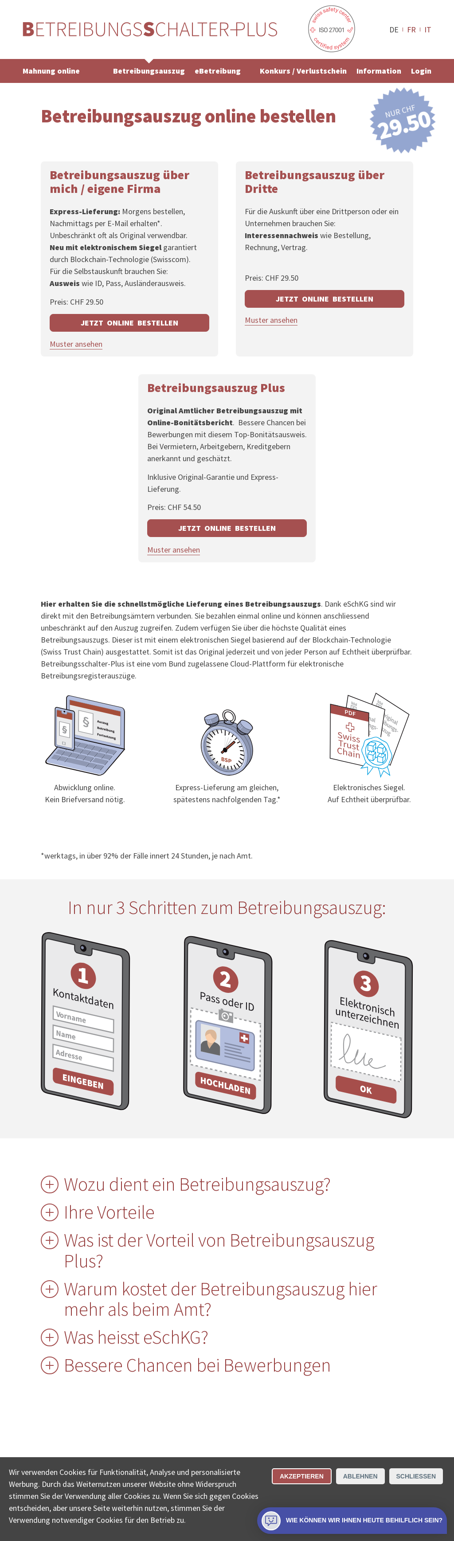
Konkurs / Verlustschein (303, 71)
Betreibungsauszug (149, 71)
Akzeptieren (302, 1476)
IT (427, 29)
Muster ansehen (76, 344)
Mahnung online (51, 71)
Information (378, 71)
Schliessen (416, 1476)
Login (421, 71)
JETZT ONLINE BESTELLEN (129, 323)
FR (411, 29)
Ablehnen (360, 1476)
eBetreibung (218, 71)
